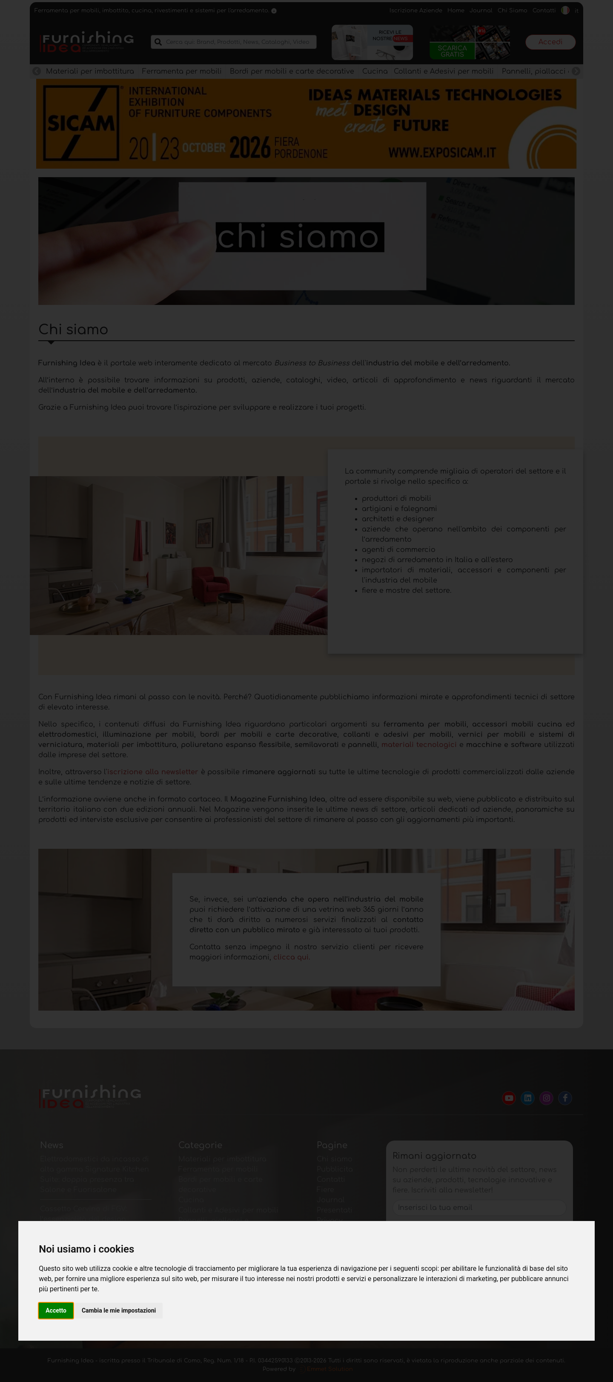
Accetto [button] (56, 1310)
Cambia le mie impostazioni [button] (119, 1310)
